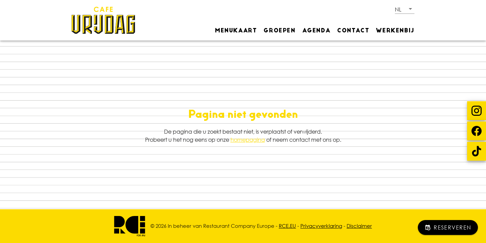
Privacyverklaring (321, 226)
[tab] (236, 30)
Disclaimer (359, 226)
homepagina (248, 139)
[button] (404, 9)
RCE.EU (287, 226)
